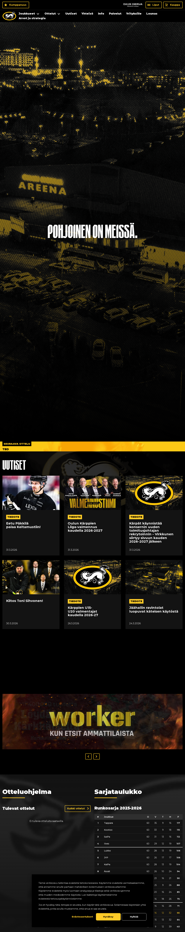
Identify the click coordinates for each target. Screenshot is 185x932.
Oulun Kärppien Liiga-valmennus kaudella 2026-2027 (85, 527)
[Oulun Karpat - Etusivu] (9, 16)
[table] (138, 872)
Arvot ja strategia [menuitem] (32, 18)
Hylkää (134, 916)
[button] (88, 756)
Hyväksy (108, 916)
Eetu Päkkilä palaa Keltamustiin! (23, 525)
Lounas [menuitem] (151, 13)
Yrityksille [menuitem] (134, 13)
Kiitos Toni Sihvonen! (24, 601)
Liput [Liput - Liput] (155, 4)
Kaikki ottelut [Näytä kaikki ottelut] (76, 808)
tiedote (13, 516)
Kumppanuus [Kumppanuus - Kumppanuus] (17, 4)
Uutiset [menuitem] (71, 13)
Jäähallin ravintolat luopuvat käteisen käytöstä (153, 609)
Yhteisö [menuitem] (87, 13)
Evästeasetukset (82, 916)
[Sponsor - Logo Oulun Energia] (133, 4)
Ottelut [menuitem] (50, 13)
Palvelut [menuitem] (115, 13)
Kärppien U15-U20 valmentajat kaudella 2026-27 (83, 611)
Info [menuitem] (101, 13)
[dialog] (92, 900)
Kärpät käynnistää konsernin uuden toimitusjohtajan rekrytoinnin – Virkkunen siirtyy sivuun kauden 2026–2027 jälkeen (151, 532)
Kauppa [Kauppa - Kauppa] (175, 4)
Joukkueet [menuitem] (27, 13)
